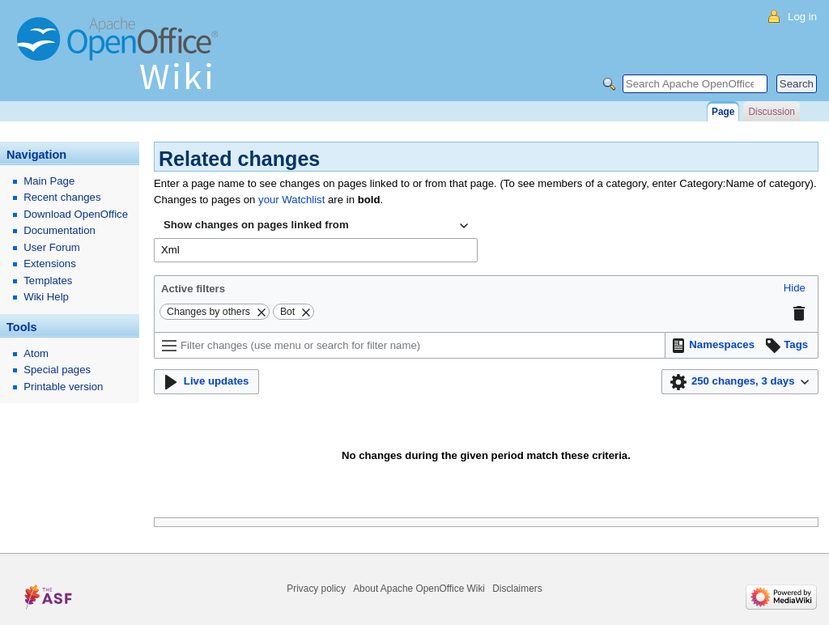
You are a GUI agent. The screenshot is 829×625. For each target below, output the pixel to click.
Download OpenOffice (75, 214)
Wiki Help (46, 297)
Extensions (49, 263)
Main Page (48, 181)
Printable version (63, 387)
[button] (794, 288)
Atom (36, 353)
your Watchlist (291, 199)
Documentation (59, 230)
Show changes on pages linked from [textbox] (256, 225)
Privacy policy (316, 588)
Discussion (771, 111)
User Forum (51, 247)
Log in (802, 17)
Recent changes (61, 197)
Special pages (57, 370)
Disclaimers (517, 588)
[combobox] (316, 226)
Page (723, 111)
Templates (47, 280)
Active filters (193, 289)
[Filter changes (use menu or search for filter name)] (409, 345)
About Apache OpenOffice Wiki (419, 588)
